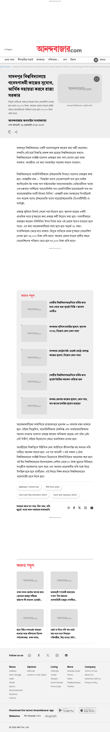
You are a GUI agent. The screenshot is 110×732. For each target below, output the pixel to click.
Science (12, 698)
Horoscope (56, 686)
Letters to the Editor (37, 674)
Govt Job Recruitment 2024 (33, 494)
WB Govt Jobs (53, 486)
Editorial (31, 671)
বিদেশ (73, 60)
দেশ (65, 60)
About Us (89, 674)
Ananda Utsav (73, 671)
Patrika (70, 686)
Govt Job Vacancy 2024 (65, 494)
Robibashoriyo (74, 682)
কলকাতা (40, 60)
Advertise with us (93, 678)
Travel (53, 674)
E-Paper (8, 49)
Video (69, 678)
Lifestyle (55, 671)
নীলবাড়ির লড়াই (25, 60)
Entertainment (16, 690)
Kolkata (12, 671)
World (12, 682)
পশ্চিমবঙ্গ (54, 60)
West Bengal (15, 674)
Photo (70, 674)
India (11, 678)
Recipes (54, 678)
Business (13, 694)
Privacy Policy (91, 682)
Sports (12, 686)
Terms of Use (91, 671)
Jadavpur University (29, 486)
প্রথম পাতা (9, 60)
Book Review (57, 682)
